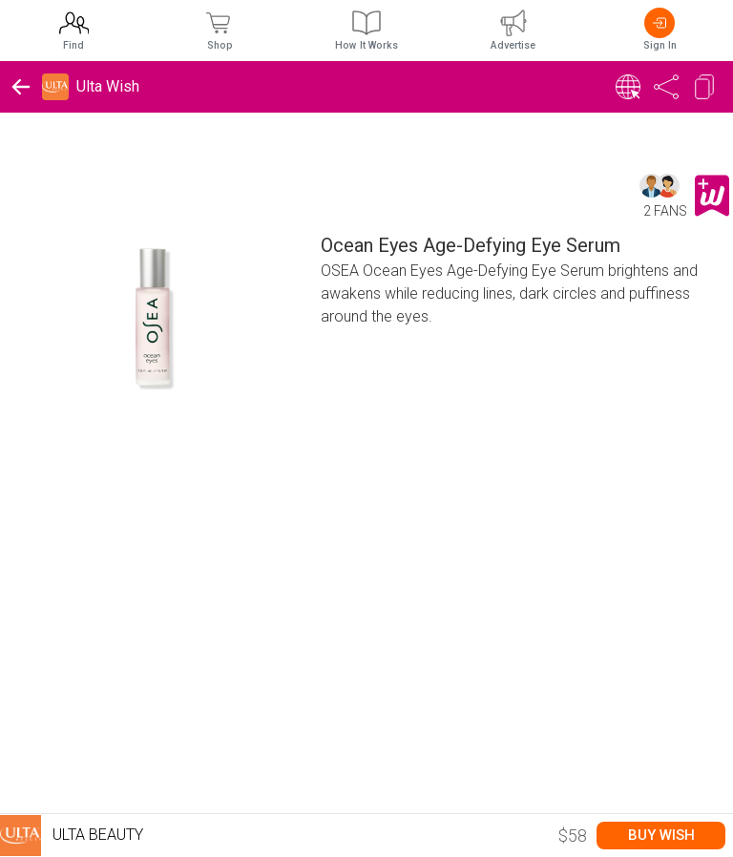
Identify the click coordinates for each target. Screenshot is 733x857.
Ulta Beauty (71, 835)
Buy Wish (661, 835)
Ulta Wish (107, 86)
